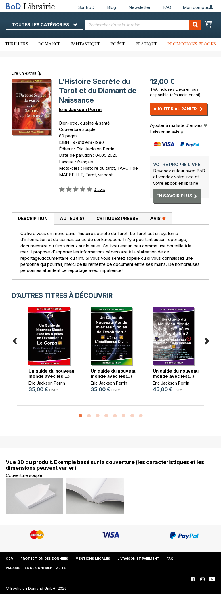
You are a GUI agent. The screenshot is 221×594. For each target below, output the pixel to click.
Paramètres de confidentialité (36, 568)
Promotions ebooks (191, 44)
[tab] (33, 218)
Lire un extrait (24, 73)
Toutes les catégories (44, 24)
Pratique (146, 44)
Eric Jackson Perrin (80, 109)
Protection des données (44, 559)
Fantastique (85, 44)
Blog (111, 7)
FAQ (167, 7)
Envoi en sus (187, 89)
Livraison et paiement (138, 559)
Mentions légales (92, 559)
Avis (158, 218)
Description (32, 218)
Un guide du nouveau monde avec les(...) (51, 373)
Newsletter (139, 7)
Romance (49, 44)
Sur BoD (86, 7)
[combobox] (143, 25)
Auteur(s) (72, 218)
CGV (9, 559)
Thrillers (16, 44)
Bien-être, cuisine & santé (84, 123)
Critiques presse (117, 218)
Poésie (117, 44)
